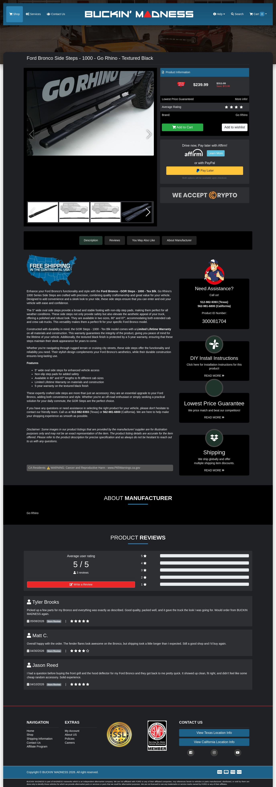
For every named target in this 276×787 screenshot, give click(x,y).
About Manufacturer (179, 240)
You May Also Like (144, 240)
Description (91, 240)
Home (30, 730)
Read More (214, 417)
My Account (72, 730)
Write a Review (81, 584)
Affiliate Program (37, 746)
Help (219, 14)
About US (71, 734)
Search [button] (237, 14)
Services (33, 14)
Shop (14, 14)
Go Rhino (242, 115)
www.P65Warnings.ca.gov (124, 467)
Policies (69, 738)
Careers (70, 742)
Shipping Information (39, 738)
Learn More (216, 153)
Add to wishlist (234, 127)
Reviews (115, 240)
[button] (149, 134)
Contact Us (56, 14)
